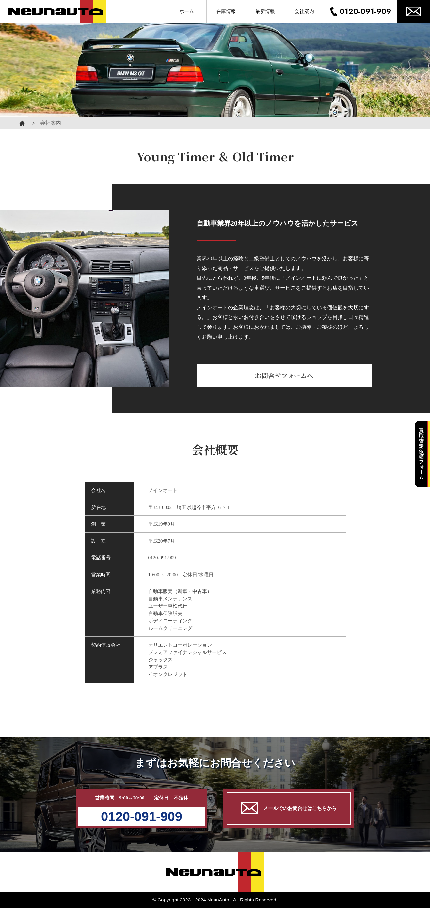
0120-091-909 (365, 11)
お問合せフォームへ (284, 375)
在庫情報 (226, 11)
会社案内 (304, 11)
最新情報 (265, 11)
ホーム (186, 11)
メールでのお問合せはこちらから (289, 808)
